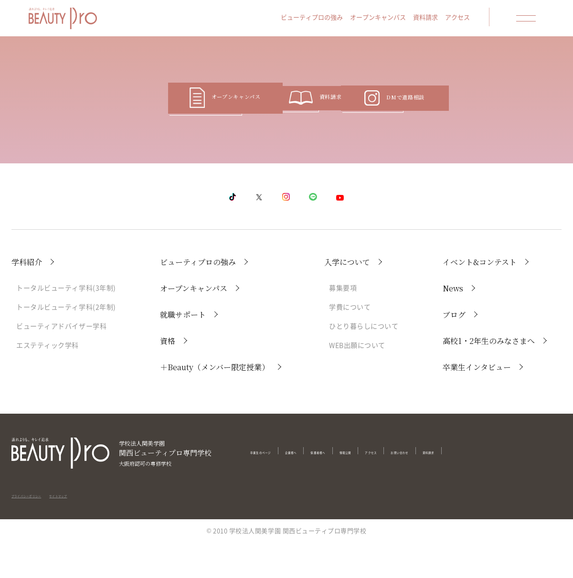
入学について (347, 297)
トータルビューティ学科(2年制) (66, 342)
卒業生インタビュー (477, 402)
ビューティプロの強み (328, 19)
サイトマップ (103, 523)
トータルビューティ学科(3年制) (66, 323)
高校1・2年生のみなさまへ (489, 376)
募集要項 (343, 323)
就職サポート (183, 349)
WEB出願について (357, 380)
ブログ (454, 349)
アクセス (474, 19)
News (453, 323)
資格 (167, 376)
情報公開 (408, 486)
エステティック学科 (47, 380)
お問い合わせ (494, 486)
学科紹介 (26, 297)
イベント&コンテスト (480, 297)
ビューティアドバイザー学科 (61, 361)
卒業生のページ (273, 486)
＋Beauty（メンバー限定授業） (214, 402)
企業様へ (322, 486)
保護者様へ (365, 486)
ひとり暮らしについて (364, 361)
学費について (350, 342)
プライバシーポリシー (43, 523)
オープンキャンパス (395, 19)
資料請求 (442, 19)
